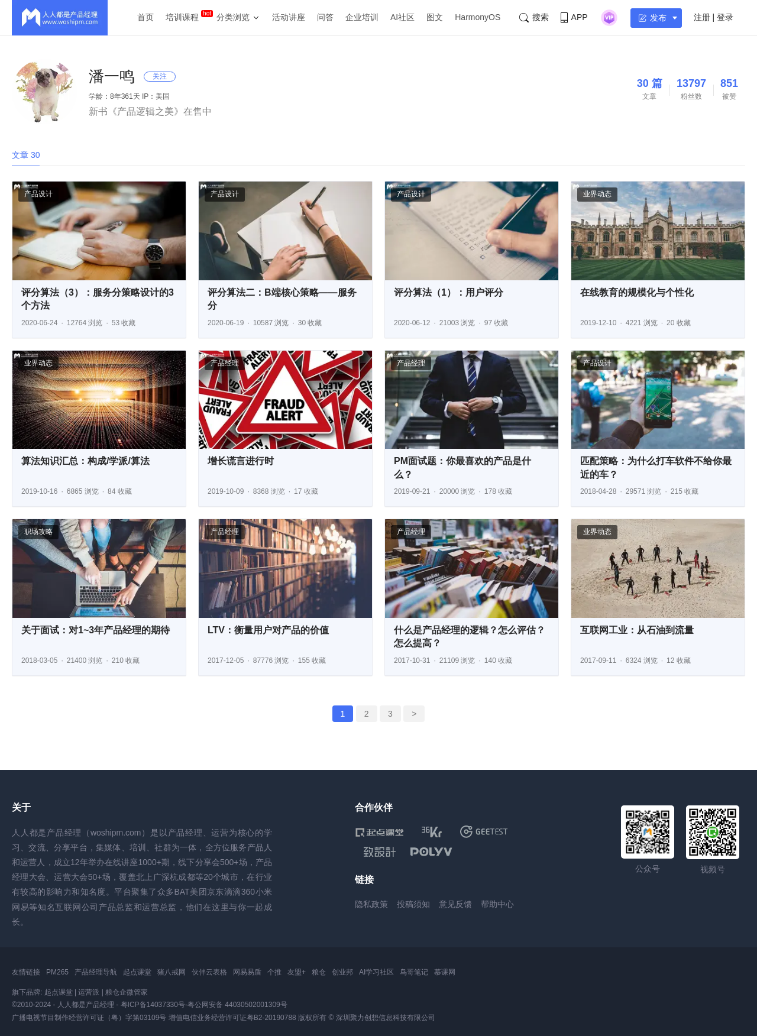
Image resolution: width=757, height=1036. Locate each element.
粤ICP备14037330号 (153, 1005)
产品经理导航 (96, 972)
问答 (325, 17)
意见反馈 (455, 904)
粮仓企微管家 (126, 992)
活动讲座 (288, 17)
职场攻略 (38, 531)
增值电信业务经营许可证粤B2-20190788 (232, 1018)
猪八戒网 (171, 972)
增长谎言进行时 (241, 461)
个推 (274, 972)
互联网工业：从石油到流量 (637, 630)
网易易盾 (247, 972)
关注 (160, 76)
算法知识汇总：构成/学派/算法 (85, 461)
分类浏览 (233, 17)
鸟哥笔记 (414, 972)
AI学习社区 (376, 972)
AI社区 (402, 17)
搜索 (534, 17)
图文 (434, 17)
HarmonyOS (477, 17)
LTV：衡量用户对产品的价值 (268, 630)
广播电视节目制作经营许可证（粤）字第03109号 (89, 1018)
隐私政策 (371, 904)
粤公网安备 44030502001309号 (237, 1005)
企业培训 (361, 17)
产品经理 (225, 363)
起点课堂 (137, 972)
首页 (145, 17)
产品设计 (38, 194)
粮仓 (319, 972)
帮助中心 (497, 904)
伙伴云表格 (209, 972)
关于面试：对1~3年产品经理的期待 (95, 630)
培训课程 (182, 17)
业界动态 (597, 194)
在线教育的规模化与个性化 (637, 292)
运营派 (88, 992)
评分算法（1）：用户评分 (448, 292)
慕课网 (444, 972)
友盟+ (296, 972)
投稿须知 (413, 904)
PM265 (57, 972)
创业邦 (342, 972)
